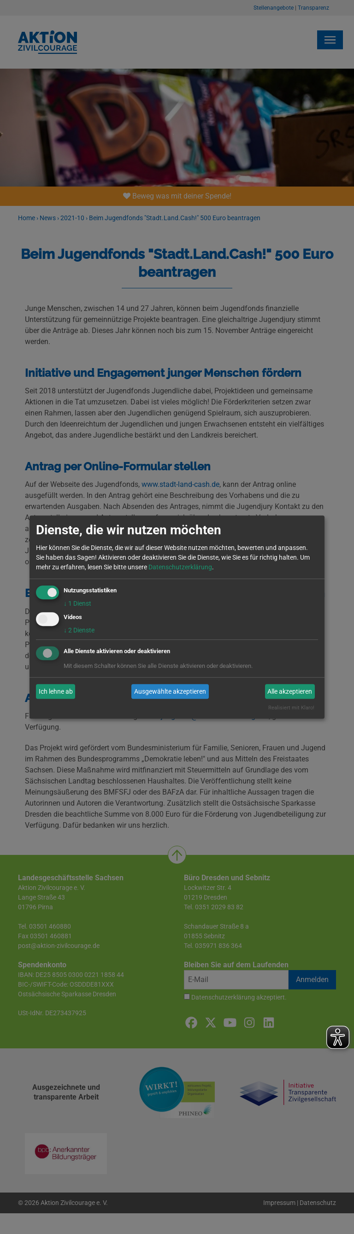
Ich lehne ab (56, 691)
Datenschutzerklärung (180, 567)
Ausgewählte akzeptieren (170, 691)
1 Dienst (77, 603)
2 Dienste (79, 630)
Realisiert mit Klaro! (291, 708)
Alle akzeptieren (289, 691)
